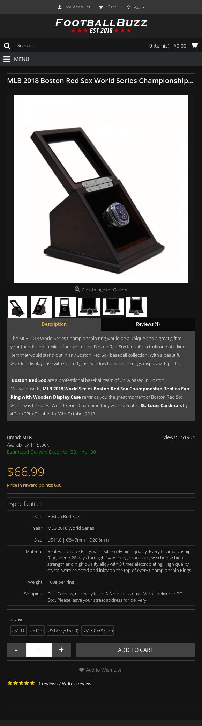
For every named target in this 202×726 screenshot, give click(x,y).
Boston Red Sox (29, 380)
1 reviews (48, 684)
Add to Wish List (103, 670)
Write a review (76, 684)
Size (18, 620)
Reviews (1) (148, 324)
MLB (27, 437)
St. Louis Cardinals (161, 405)
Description (54, 324)
